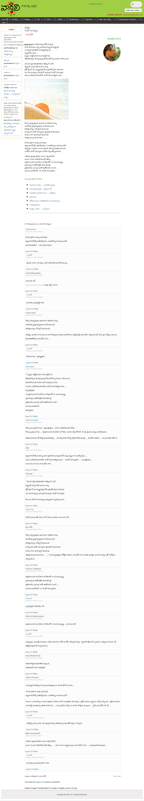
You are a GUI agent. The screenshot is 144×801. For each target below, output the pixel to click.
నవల (49, 19)
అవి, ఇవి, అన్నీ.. (106, 19)
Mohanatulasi (31, 229)
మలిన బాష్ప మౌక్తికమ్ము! (8, 52)
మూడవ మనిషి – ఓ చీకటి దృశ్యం (42, 185)
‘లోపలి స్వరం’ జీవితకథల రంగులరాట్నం (44, 201)
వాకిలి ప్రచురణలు (96, 4)
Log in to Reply (31, 251)
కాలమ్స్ (15, 19)
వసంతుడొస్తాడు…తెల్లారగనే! (40, 189)
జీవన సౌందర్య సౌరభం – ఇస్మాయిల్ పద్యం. (12, 94)
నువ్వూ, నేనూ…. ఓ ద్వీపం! (39, 209)
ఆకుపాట (32, 197)
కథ (39, 19)
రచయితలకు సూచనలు (128, 19)
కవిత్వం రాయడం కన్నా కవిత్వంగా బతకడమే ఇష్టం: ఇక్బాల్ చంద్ (12, 128)
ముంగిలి (5, 19)
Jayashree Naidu (32, 420)
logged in (39, 782)
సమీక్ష (60, 19)
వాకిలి (71, 794)
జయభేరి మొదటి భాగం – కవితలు (42, 193)
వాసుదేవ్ (29, 34)
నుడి (3, 22)
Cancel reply (117, 776)
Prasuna (29, 598)
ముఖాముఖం (74, 19)
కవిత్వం (28, 19)
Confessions (34, 205)
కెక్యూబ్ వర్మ (29, 509)
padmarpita (30, 366)
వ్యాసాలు (90, 19)
